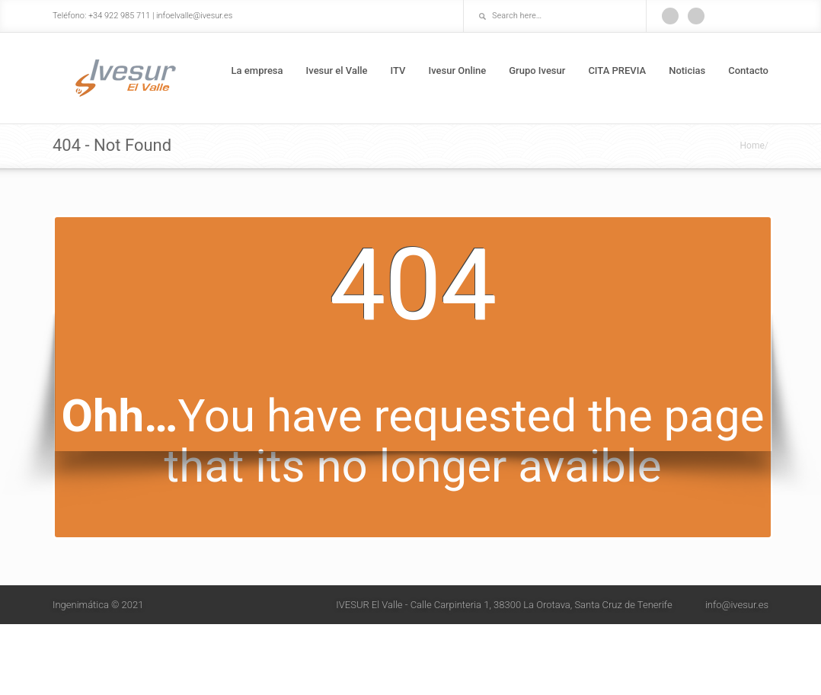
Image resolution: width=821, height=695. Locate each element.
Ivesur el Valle (337, 70)
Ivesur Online (457, 70)
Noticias (687, 70)
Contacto (748, 70)
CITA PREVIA (617, 70)
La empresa (257, 70)
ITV (398, 70)
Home (752, 145)
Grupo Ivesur (537, 70)
